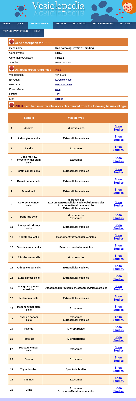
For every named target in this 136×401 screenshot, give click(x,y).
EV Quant (126, 23)
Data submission (103, 23)
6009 (57, 89)
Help (37, 31)
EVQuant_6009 (63, 79)
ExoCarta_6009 (63, 84)
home (6, 23)
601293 (59, 99)
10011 (58, 94)
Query (21, 23)
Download (79, 23)
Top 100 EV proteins (15, 31)
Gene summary (40, 23)
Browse (61, 23)
